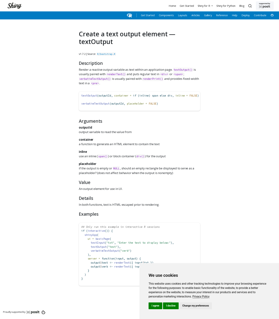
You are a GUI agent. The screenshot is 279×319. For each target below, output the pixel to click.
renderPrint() (153, 79)
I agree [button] (155, 305)
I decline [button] (170, 305)
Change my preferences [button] (195, 305)
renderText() (116, 74)
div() (140, 156)
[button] (205, 5)
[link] (200, 296)
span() (103, 156)
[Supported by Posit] (265, 5)
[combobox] (250, 5)
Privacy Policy (200, 296)
